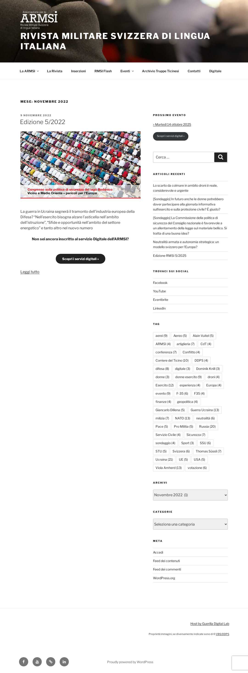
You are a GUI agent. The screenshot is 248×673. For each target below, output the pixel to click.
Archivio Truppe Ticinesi (160, 71)
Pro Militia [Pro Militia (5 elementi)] (183, 426)
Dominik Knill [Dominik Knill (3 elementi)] (208, 369)
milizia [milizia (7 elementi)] (162, 418)
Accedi (158, 552)
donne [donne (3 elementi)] (162, 377)
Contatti (194, 71)
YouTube (159, 291)
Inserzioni (78, 71)
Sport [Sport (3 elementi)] (187, 443)
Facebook (160, 283)
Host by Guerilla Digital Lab (209, 624)
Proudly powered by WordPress (130, 662)
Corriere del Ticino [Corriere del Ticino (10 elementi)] (172, 360)
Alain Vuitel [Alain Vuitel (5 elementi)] (203, 336)
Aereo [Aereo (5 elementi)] (180, 336)
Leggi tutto (29, 272)
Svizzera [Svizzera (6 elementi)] (181, 451)
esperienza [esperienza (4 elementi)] (190, 385)
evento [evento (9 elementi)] (163, 393)
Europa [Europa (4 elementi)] (213, 385)
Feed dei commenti (167, 569)
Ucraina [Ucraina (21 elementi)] (164, 459)
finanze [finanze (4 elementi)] (163, 402)
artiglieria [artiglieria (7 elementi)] (186, 344)
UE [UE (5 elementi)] (183, 459)
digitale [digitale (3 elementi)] (182, 369)
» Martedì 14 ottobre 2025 (172, 124)
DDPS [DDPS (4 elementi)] (201, 360)
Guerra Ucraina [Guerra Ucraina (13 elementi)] (205, 410)
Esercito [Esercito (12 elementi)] (165, 385)
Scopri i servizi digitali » (80, 259)
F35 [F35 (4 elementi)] (199, 393)
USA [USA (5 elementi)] (199, 459)
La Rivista (54, 71)
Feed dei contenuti (166, 561)
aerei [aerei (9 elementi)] (161, 336)
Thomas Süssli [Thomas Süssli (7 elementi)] (208, 451)
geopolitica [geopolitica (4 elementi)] (187, 402)
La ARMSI (29, 71)
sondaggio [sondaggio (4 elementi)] (165, 443)
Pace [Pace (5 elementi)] (162, 426)
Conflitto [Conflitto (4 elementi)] (191, 352)
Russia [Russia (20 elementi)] (207, 426)
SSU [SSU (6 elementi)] (205, 443)
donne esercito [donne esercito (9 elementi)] (188, 377)
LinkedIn (159, 308)
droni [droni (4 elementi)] (214, 377)
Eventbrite (160, 300)
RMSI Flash (103, 71)
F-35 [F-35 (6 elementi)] (182, 393)
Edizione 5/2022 (42, 121)
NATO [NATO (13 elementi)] (182, 418)
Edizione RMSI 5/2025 (169, 256)
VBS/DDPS (222, 634)
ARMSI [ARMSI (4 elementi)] (163, 344)
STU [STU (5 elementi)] (161, 451)
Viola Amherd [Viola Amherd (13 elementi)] (169, 468)
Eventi (127, 71)
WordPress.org (164, 578)
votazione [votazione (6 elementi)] (197, 468)
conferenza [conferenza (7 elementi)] (166, 352)
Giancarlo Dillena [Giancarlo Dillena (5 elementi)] (170, 410)
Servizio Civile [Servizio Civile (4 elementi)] (168, 435)
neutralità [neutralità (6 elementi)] (205, 418)
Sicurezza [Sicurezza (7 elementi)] (196, 435)
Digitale (215, 71)
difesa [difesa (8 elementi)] (162, 369)
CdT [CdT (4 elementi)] (206, 344)
